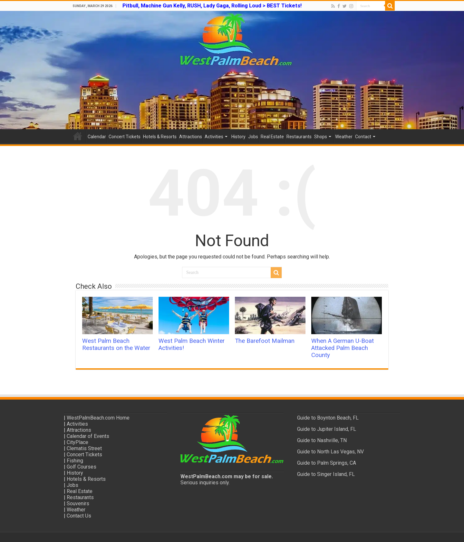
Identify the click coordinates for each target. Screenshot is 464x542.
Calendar (97, 136)
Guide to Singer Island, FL (326, 474)
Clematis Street (84, 448)
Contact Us (79, 516)
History (238, 136)
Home (77, 136)
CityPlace (77, 442)
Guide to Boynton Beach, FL (328, 418)
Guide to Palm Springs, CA (326, 463)
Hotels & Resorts (160, 136)
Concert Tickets (124, 136)
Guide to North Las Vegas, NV (330, 452)
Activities (214, 136)
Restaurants (299, 136)
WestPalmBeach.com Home (98, 418)
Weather (344, 136)
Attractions (190, 136)
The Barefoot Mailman (265, 340)
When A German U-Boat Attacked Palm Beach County (342, 348)
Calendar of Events (88, 436)
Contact (363, 136)
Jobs (253, 136)
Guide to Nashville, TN (322, 440)
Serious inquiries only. (205, 482)
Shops (320, 136)
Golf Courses (81, 467)
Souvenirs (78, 503)
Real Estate (272, 136)
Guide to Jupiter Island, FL (326, 429)
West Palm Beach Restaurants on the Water (116, 344)
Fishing (75, 461)
